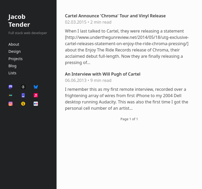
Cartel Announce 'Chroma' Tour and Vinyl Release (115, 16)
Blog (12, 65)
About (13, 44)
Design (14, 51)
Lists (12, 72)
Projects (15, 58)
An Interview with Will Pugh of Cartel (102, 74)
